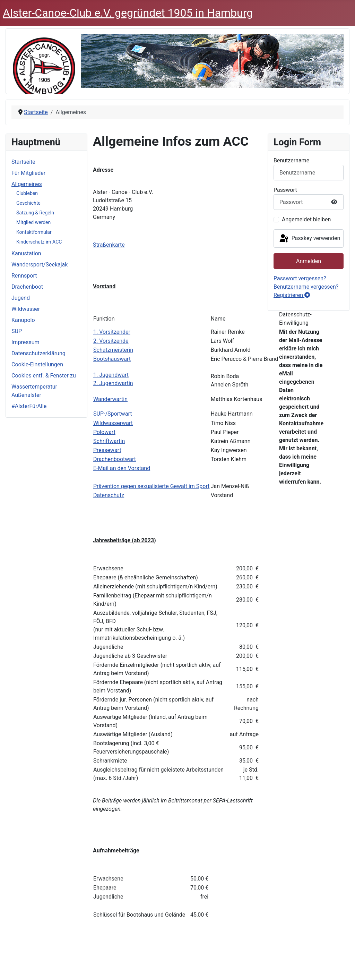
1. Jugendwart (111, 375)
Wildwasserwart (113, 423)
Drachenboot (27, 286)
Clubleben (27, 193)
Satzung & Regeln (35, 212)
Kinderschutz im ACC (39, 242)
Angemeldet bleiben (306, 219)
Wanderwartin (110, 399)
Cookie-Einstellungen (37, 364)
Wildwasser (25, 309)
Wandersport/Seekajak (39, 264)
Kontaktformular (34, 232)
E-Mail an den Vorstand (121, 468)
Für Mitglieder (28, 173)
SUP (16, 331)
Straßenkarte (109, 244)
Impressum (25, 342)
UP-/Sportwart (114, 413)
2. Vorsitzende (111, 341)
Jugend (20, 298)
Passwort (285, 190)
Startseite (23, 162)
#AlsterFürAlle (28, 406)
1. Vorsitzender (111, 332)
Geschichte (28, 203)
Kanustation (26, 253)
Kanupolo (23, 320)
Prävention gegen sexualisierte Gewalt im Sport (151, 486)
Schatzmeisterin (113, 350)
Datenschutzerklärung (38, 353)
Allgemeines (26, 184)
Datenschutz (108, 495)
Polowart (104, 432)
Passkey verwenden (309, 238)
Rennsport (24, 275)
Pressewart (107, 450)
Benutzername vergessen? (306, 286)
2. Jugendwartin (113, 383)
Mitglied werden (33, 222)
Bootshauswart (112, 359)
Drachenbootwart (114, 459)
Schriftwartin (109, 441)
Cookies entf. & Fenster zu (43, 375)
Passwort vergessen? (300, 278)
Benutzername (291, 160)
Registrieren (292, 295)
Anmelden (308, 261)
